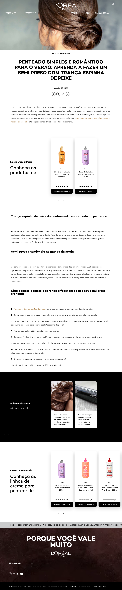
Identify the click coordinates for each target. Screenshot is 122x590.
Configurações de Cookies (51, 586)
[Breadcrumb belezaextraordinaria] (30, 525)
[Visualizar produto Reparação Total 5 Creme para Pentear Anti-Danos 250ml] (109, 504)
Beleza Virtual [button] (74, 12)
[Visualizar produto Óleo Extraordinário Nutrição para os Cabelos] (62, 191)
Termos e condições (84, 586)
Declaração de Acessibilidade (17, 586)
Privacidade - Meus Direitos (69, 586)
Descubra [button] (62, 13)
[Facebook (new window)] (14, 574)
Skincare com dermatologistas (102, 12)
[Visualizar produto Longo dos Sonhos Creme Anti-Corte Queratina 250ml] (86, 504)
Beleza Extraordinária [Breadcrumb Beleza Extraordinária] (61, 53)
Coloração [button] (44, 13)
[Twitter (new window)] (17, 574)
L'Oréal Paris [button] (88, 12)
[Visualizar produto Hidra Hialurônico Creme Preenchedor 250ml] (86, 191)
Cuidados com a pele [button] (29, 12)
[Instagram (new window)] (10, 573)
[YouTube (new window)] (21, 574)
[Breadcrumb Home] (11, 525)
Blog (54, 13)
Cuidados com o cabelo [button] (10, 12)
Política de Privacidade (35, 586)
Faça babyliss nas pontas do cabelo (30, 309)
